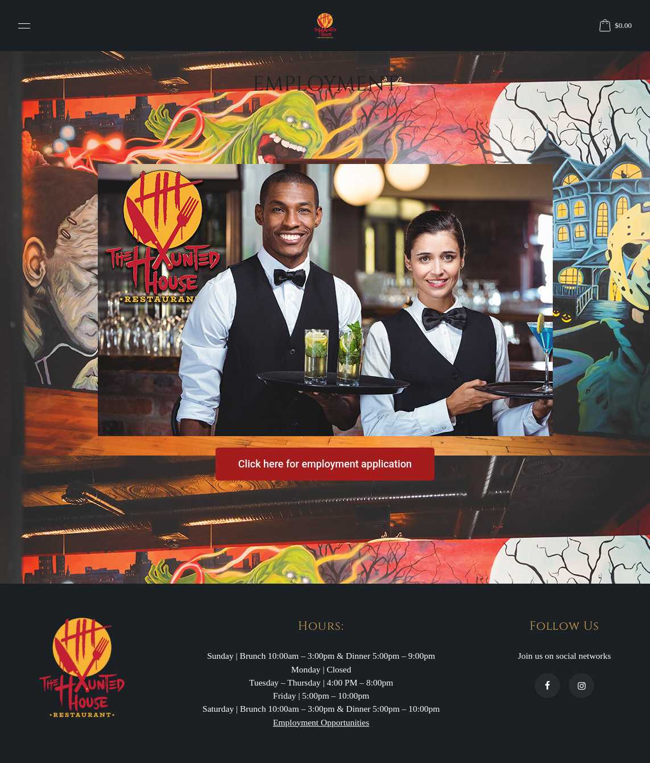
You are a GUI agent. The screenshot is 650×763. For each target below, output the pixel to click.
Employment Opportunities (321, 722)
